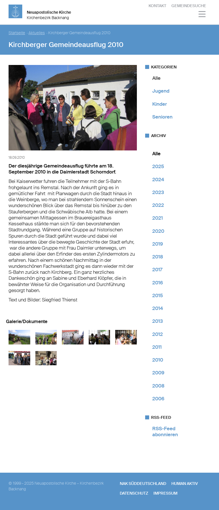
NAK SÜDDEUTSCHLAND (143, 483)
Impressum (165, 493)
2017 (157, 269)
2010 (157, 360)
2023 (158, 192)
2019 (157, 244)
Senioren (162, 117)
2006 (158, 398)
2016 (157, 283)
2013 (157, 321)
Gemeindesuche (188, 5)
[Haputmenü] (202, 15)
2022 (158, 205)
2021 (157, 218)
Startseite (17, 32)
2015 (157, 295)
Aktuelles (37, 32)
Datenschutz (134, 493)
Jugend (160, 91)
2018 (157, 257)
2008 (158, 386)
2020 (158, 231)
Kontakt (157, 5)
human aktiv (184, 483)
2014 (157, 308)
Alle (156, 78)
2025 (158, 166)
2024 (158, 179)
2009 (158, 373)
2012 (157, 334)
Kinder (159, 104)
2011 (157, 347)
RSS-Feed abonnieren (165, 431)
